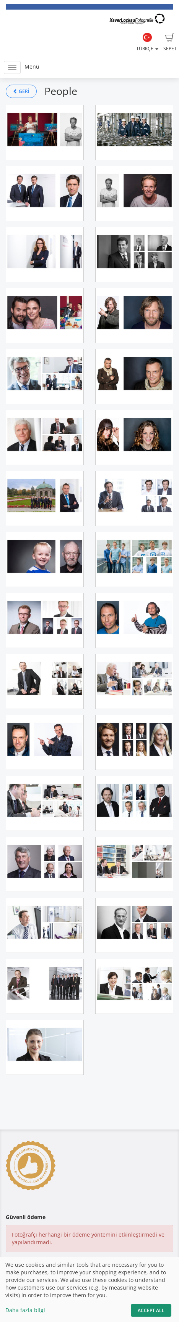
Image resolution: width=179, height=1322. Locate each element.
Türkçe (147, 42)
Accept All (151, 1310)
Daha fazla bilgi (25, 1310)
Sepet (170, 42)
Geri (21, 91)
